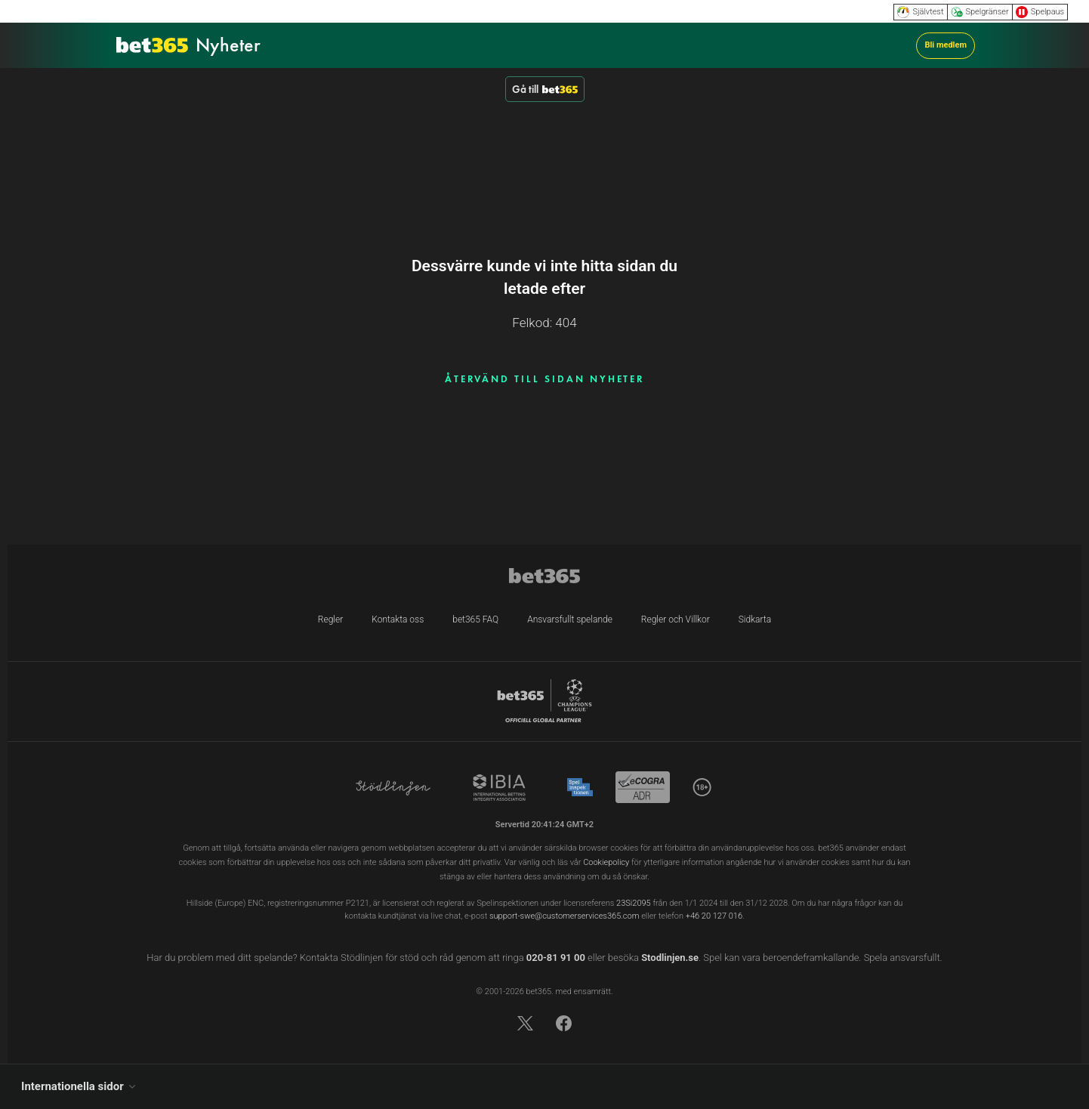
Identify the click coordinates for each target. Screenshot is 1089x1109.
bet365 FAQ (475, 619)
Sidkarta (755, 619)
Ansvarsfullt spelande (569, 619)
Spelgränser (980, 12)
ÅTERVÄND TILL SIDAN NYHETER (545, 378)
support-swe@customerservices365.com (564, 916)
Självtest (920, 12)
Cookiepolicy (606, 862)
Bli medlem (945, 45)
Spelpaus (1040, 12)
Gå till (545, 89)
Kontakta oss (398, 619)
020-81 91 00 (555, 957)
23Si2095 (633, 903)
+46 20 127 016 (714, 916)
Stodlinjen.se (670, 957)
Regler (330, 619)
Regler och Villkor (675, 619)
